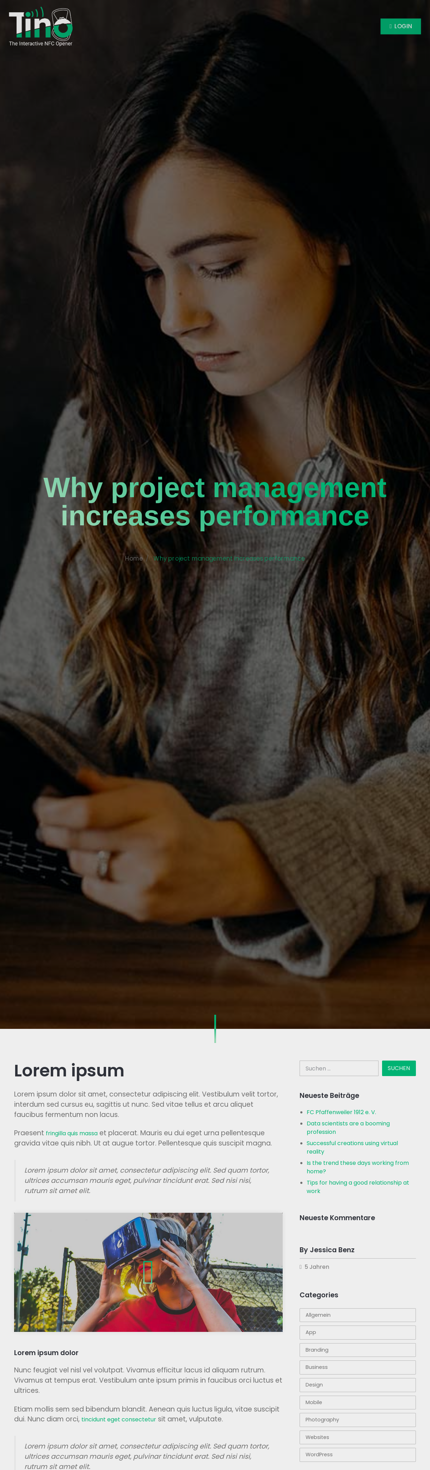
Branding (317, 1349)
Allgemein (318, 1314)
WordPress (319, 1454)
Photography (322, 1419)
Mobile (314, 1402)
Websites (317, 1437)
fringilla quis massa (72, 1133)
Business (317, 1367)
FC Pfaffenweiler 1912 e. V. (341, 1112)
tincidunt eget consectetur (118, 1419)
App (311, 1332)
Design (314, 1384)
